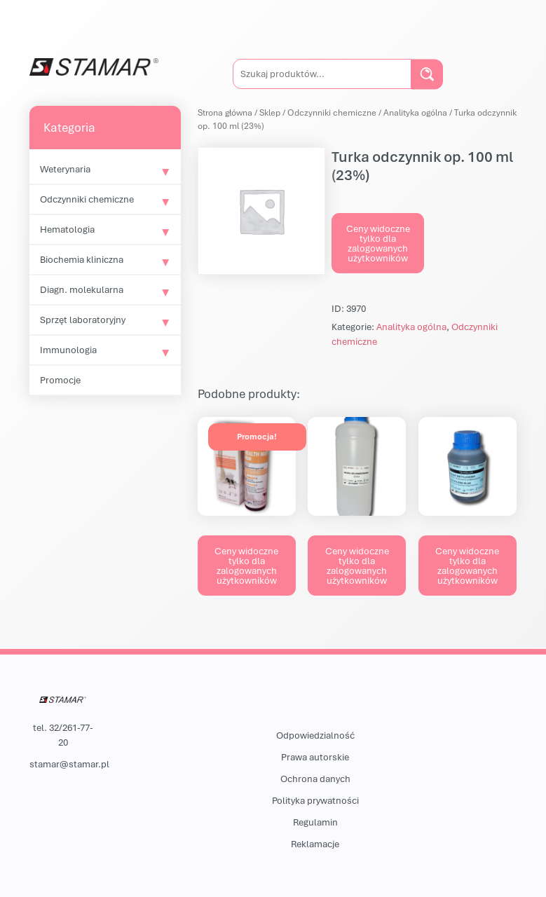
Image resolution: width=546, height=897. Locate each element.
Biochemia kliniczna (81, 259)
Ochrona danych (315, 778)
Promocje (60, 380)
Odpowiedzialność (315, 735)
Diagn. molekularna (81, 289)
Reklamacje (315, 843)
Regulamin (315, 822)
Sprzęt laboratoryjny (82, 319)
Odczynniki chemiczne (87, 199)
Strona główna (225, 112)
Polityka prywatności (315, 800)
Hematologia (67, 229)
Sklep (269, 112)
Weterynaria (65, 169)
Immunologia (68, 349)
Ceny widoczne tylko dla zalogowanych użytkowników (378, 243)
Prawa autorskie (315, 757)
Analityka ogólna (415, 112)
